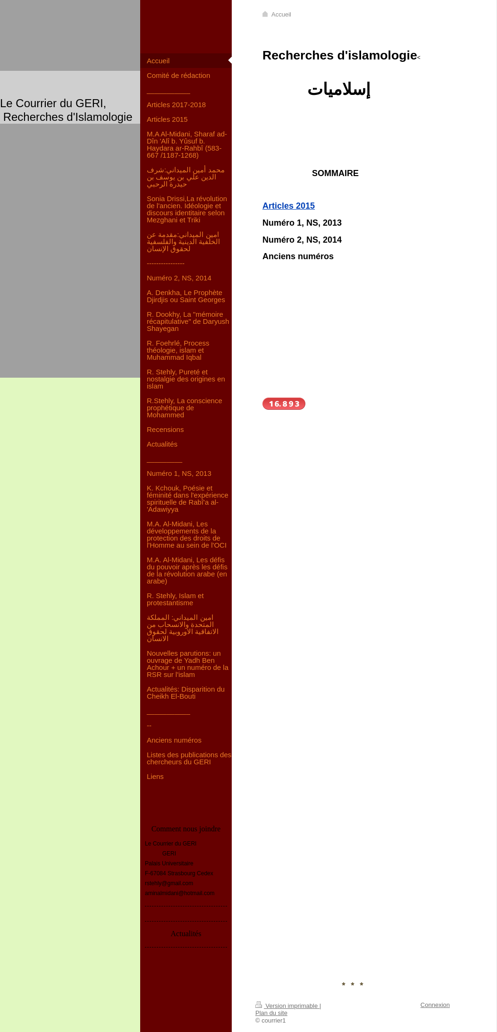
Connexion (435, 1004)
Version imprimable (287, 1005)
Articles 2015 (288, 206)
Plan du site (271, 1012)
